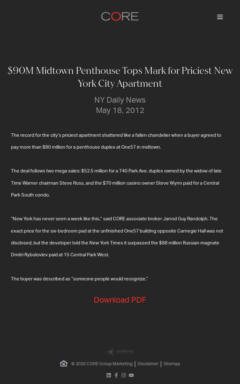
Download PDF (120, 300)
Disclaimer (148, 364)
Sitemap (171, 364)
